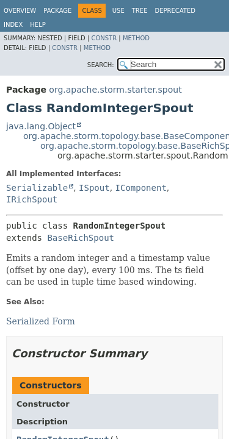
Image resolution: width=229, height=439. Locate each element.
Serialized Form (40, 321)
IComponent (141, 188)
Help (37, 24)
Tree (140, 10)
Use (118, 10)
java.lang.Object (41, 126)
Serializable (37, 188)
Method (136, 38)
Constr (104, 38)
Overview (20, 10)
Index (13, 24)
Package (57, 10)
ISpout (94, 188)
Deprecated (174, 10)
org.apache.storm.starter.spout (115, 90)
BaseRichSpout (80, 238)
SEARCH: (100, 65)
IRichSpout (31, 199)
